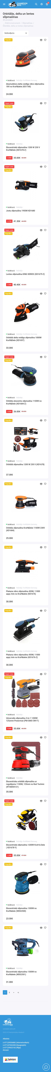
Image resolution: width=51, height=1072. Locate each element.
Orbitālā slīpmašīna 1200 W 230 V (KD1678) (25, 464)
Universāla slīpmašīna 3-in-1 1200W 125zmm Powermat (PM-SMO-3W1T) (22, 719)
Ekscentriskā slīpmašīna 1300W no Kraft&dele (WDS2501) (21, 973)
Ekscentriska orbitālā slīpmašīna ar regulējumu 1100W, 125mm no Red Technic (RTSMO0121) (25, 784)
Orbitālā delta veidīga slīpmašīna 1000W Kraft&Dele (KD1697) (23, 338)
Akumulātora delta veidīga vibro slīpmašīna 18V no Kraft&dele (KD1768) (25, 85)
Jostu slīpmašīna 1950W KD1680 (20, 211)
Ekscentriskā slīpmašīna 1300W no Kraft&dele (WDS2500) (21, 909)
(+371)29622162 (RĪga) (12, 1048)
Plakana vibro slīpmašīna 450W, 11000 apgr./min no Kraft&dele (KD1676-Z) (23, 656)
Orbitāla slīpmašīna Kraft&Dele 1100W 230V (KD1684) (25, 529)
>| (18, 992)
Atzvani (6, 1050)
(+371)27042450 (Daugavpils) (14, 1045)
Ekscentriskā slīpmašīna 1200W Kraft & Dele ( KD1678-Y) (25, 846)
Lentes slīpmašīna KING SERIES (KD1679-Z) (25, 274)
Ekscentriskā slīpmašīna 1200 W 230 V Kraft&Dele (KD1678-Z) (23, 148)
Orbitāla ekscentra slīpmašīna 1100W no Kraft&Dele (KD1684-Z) (24, 402)
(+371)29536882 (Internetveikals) (16, 1042)
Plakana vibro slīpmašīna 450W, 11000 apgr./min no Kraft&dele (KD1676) (23, 592)
